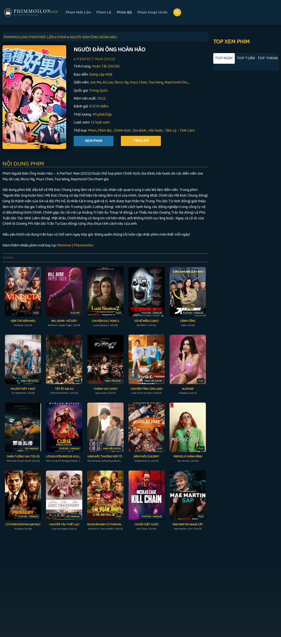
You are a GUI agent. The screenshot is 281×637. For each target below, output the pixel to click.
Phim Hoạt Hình (152, 12)
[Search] (177, 12)
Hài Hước (155, 130)
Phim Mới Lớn (78, 12)
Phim (92, 130)
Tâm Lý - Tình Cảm (180, 130)
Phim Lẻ (103, 12)
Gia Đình (139, 130)
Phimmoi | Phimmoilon (75, 245)
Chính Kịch (122, 130)
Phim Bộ (124, 12)
